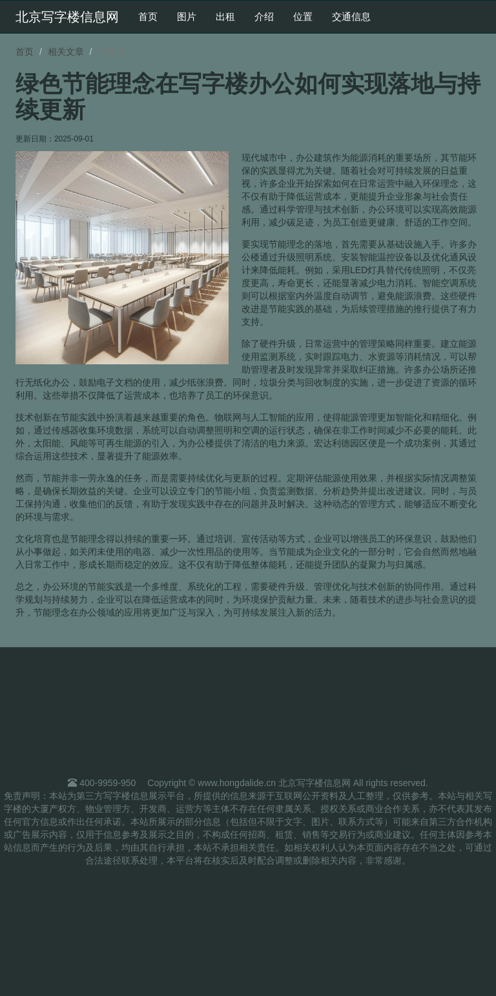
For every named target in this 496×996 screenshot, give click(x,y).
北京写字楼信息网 (67, 17)
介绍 (264, 16)
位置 (303, 16)
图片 (186, 16)
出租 (225, 16)
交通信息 (351, 16)
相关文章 (66, 52)
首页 (148, 16)
